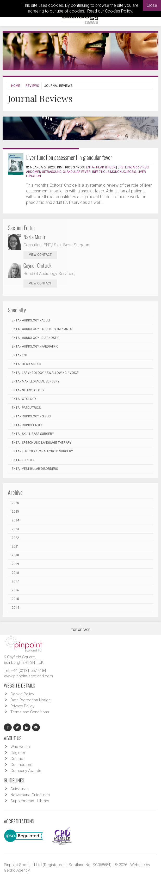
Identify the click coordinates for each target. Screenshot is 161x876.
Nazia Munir (34, 237)
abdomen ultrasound (43, 172)
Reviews (32, 86)
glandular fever (77, 172)
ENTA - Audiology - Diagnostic (35, 338)
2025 (15, 511)
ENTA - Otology (24, 399)
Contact (17, 758)
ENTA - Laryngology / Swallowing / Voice (45, 373)
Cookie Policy (22, 694)
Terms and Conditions (29, 712)
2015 (15, 599)
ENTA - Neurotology (28, 390)
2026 (15, 503)
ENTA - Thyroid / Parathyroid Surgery (42, 451)
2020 (15, 555)
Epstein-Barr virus (133, 167)
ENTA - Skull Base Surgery (33, 434)
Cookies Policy (118, 11)
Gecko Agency (17, 870)
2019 (15, 564)
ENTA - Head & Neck (100, 167)
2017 (15, 581)
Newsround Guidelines (30, 795)
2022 (15, 538)
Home (15, 86)
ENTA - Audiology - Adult (31, 320)
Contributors (21, 764)
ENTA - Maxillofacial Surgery (35, 381)
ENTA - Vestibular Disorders (35, 469)
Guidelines (19, 789)
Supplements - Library (29, 801)
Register (17, 752)
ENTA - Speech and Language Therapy (41, 443)
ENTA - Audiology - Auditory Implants (42, 329)
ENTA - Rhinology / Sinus (31, 416)
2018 (15, 573)
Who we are (20, 746)
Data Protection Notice (30, 700)
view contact (40, 255)
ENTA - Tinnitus (23, 460)
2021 (15, 546)
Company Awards (25, 770)
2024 (15, 520)
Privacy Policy (22, 706)
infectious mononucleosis (114, 172)
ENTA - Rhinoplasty (27, 425)
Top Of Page (80, 627)
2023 (15, 529)
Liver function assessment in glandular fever (69, 157)
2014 (15, 608)
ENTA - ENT (20, 355)
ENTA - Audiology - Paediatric (35, 346)
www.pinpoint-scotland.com (28, 676)
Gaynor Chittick (37, 265)
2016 (15, 590)
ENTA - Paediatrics (26, 408)
